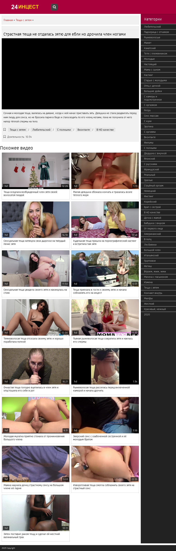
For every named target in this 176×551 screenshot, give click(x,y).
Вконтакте (84, 129)
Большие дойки (153, 91)
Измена (148, 282)
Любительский (41, 129)
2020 (147, 314)
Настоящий (150, 64)
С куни (147, 121)
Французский (151, 169)
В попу (147, 239)
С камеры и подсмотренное (153, 98)
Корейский (150, 201)
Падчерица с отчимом (156, 32)
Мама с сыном (152, 69)
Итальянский (151, 255)
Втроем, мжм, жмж (155, 271)
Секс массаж (151, 115)
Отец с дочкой (152, 85)
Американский (152, 233)
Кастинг (148, 75)
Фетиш (148, 266)
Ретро (147, 110)
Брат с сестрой (152, 207)
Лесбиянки (150, 244)
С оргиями (150, 131)
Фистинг (148, 196)
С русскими (150, 164)
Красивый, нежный (155, 309)
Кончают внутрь (153, 293)
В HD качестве (105, 129)
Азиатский (150, 48)
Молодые (149, 58)
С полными (64, 129)
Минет (147, 42)
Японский (149, 158)
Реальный (149, 174)
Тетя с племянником (155, 53)
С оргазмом (150, 105)
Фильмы (148, 142)
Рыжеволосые (152, 37)
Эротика (148, 126)
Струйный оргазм (153, 185)
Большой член (152, 250)
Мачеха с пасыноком (156, 276)
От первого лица (153, 228)
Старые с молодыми (155, 80)
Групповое (150, 260)
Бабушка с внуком (154, 223)
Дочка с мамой (152, 217)
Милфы (148, 298)
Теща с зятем (18, 129)
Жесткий (149, 303)
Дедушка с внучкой (155, 153)
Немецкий (150, 191)
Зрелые (148, 180)
